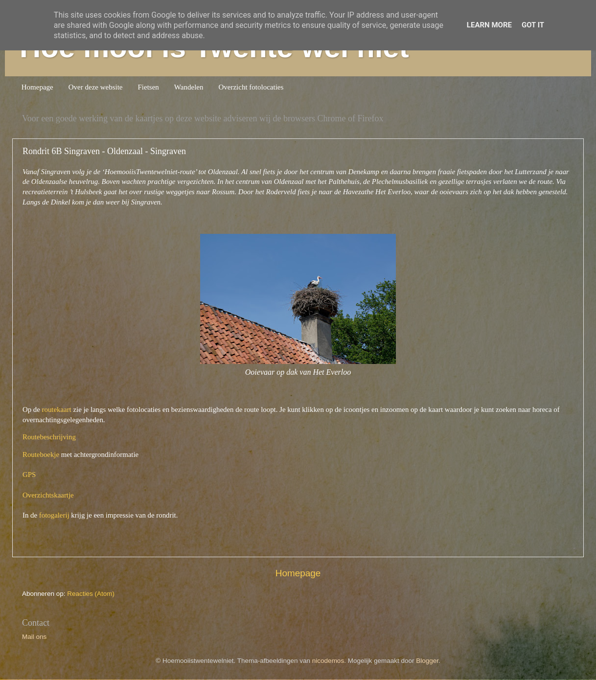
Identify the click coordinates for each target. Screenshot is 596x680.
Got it (533, 25)
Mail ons (34, 636)
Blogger (427, 660)
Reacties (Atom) (91, 593)
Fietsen (148, 87)
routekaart (56, 409)
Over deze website (96, 87)
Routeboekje (41, 454)
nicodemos (328, 660)
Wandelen (189, 87)
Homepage (37, 87)
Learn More (489, 25)
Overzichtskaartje (48, 495)
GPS (29, 474)
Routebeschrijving (49, 437)
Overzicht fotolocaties (250, 87)
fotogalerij (54, 515)
